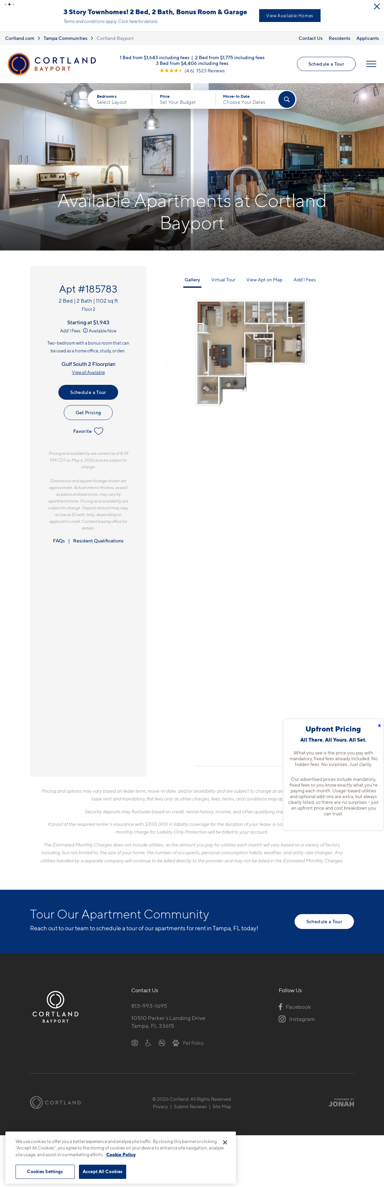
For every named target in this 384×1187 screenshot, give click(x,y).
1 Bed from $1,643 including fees (154, 58)
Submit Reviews (190, 1107)
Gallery (192, 280)
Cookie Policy (121, 1154)
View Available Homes (334, 16)
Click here (172, 21)
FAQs (59, 541)
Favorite (88, 432)
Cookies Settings (45, 1171)
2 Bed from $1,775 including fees (230, 58)
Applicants (367, 39)
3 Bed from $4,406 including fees (192, 64)
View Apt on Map (264, 280)
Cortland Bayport (115, 39)
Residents (339, 39)
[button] (5, 4)
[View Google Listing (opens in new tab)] (192, 71)
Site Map (222, 1107)
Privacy (160, 1107)
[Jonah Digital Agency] (338, 1103)
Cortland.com (19, 39)
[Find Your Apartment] (286, 100)
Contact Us (311, 39)
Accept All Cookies (102, 1171)
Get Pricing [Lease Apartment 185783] (88, 413)
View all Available (88, 373)
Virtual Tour (223, 280)
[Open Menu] (371, 65)
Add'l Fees (74, 331)
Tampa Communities (65, 39)
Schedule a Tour (326, 65)
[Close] (225, 1142)
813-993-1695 (149, 1006)
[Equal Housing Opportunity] (134, 1043)
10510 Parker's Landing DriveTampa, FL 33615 (168, 1022)
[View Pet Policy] (188, 1043)
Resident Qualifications (98, 541)
